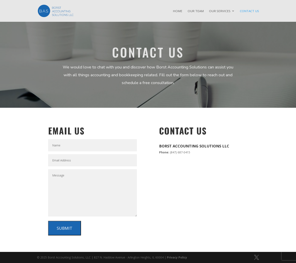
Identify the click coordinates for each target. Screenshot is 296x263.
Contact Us (249, 11)
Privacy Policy (177, 257)
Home (177, 11)
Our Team (196, 11)
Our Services (219, 11)
